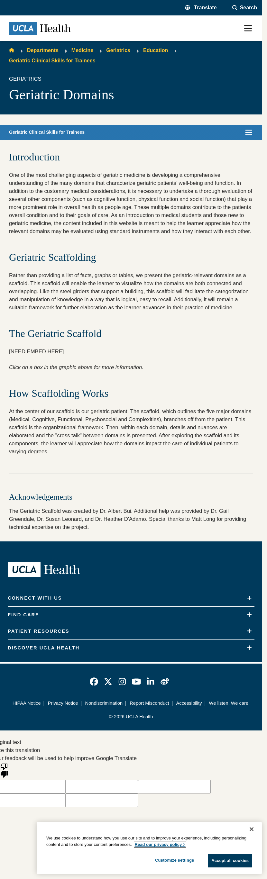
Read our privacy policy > (160, 844)
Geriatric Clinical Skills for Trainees (52, 60)
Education (155, 50)
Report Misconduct (149, 703)
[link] (94, 681)
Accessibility (189, 703)
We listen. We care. (229, 703)
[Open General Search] (244, 7)
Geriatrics (118, 50)
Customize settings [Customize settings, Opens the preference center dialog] (174, 860)
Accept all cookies (230, 860)
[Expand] (249, 598)
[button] (201, 7)
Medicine (82, 50)
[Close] (251, 829)
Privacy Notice (63, 703)
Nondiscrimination (104, 703)
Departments (43, 50)
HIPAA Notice (27, 703)
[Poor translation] (4, 770)
